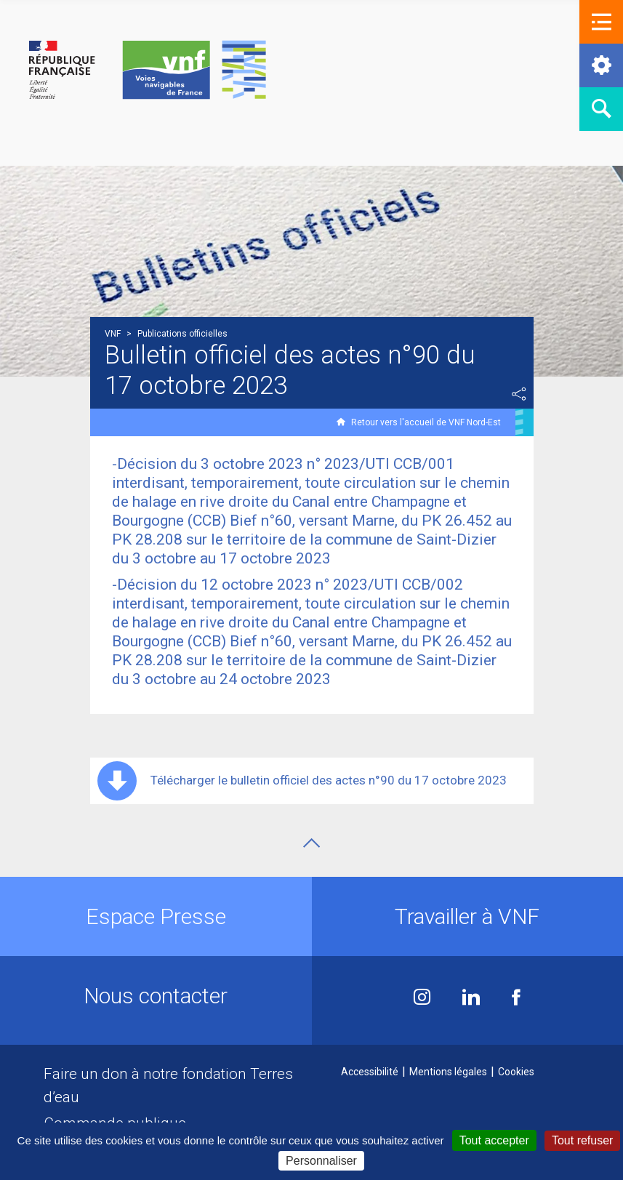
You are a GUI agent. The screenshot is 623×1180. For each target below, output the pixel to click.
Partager (519, 394)
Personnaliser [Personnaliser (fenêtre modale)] (321, 1161)
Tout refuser (582, 1140)
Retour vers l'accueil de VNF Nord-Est (426, 422)
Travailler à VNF (467, 916)
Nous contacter (156, 995)
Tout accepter (494, 1140)
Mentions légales (448, 1071)
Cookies (516, 1071)
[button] (601, 22)
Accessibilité (369, 1071)
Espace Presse (156, 916)
